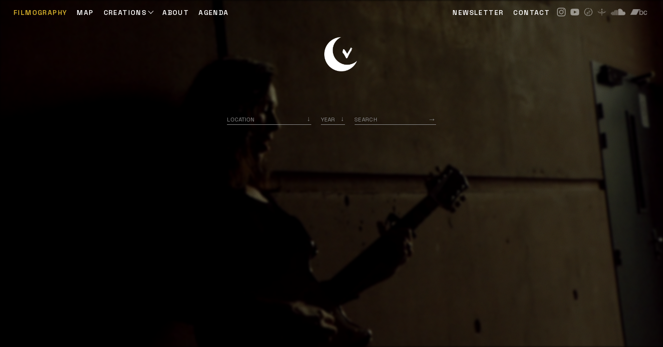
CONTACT (531, 12)
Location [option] (240, 119)
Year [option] (328, 119)
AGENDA (213, 12)
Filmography (40, 12)
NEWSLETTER (478, 12)
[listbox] (333, 119)
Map (85, 12)
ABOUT (175, 12)
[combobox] (269, 119)
